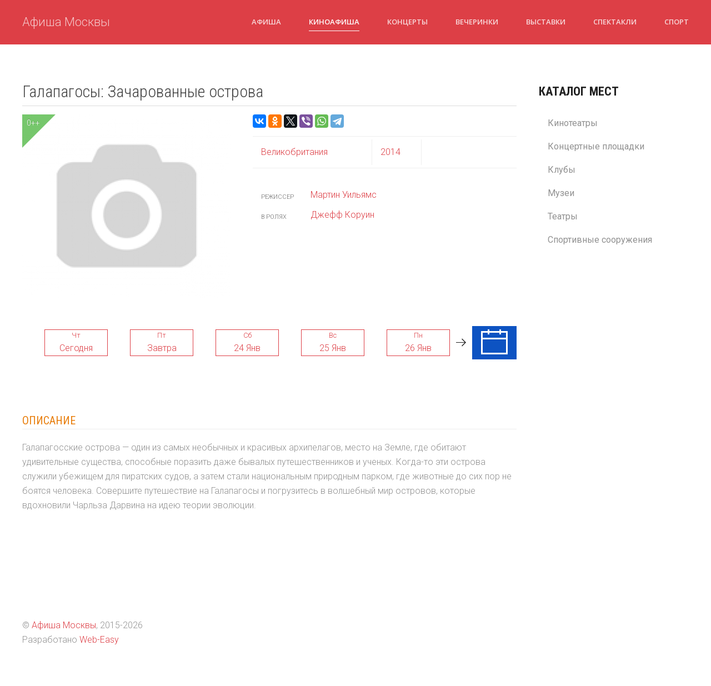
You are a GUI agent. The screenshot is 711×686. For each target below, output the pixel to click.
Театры (563, 216)
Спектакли (615, 22)
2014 (390, 152)
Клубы (561, 169)
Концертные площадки (596, 146)
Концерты (407, 22)
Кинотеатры (573, 123)
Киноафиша (334, 22)
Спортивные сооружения (600, 239)
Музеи (561, 193)
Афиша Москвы (66, 22)
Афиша (266, 22)
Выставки (545, 22)
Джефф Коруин (342, 214)
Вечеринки (476, 22)
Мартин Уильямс (344, 194)
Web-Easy (99, 639)
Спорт (676, 22)
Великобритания (294, 152)
